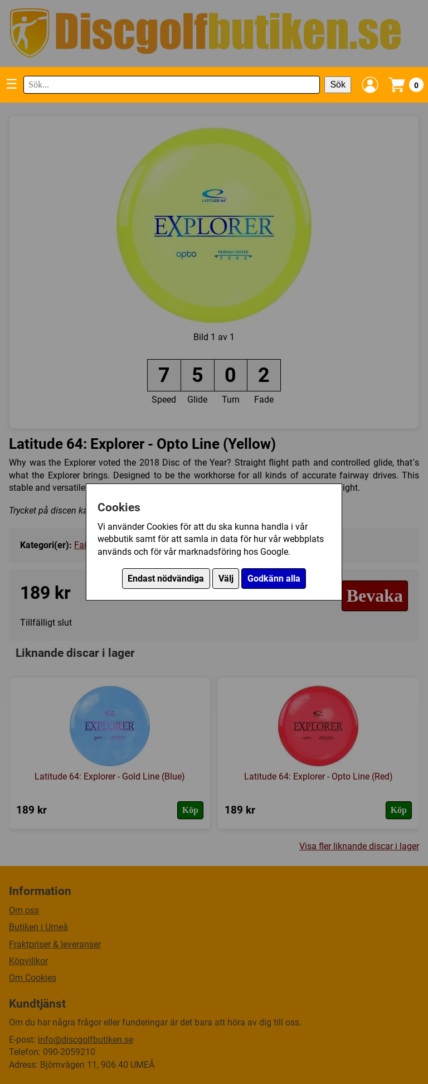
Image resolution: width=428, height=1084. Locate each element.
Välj (226, 578)
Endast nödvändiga (166, 578)
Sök (338, 84)
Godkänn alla (273, 578)
